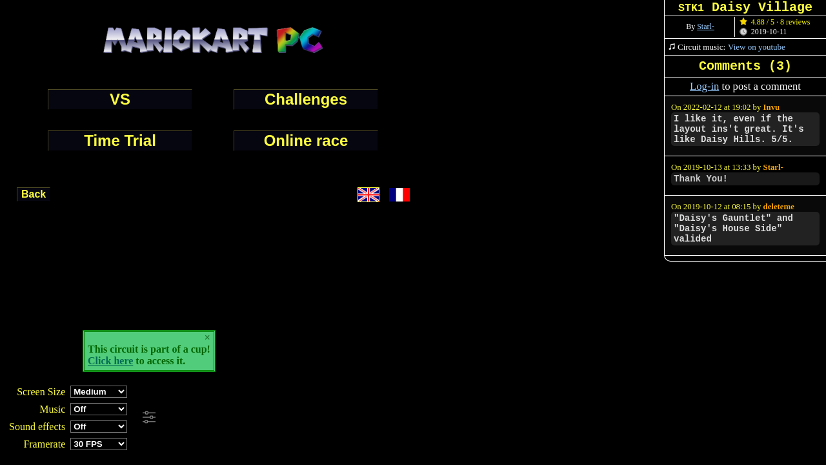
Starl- (705, 26)
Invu (771, 107)
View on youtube (756, 47)
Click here (110, 360)
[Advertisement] (351, 417)
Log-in (704, 86)
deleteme (778, 206)
